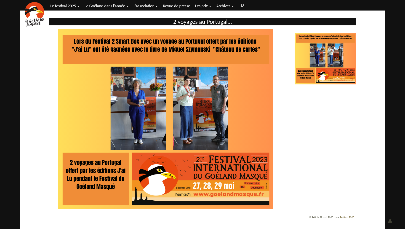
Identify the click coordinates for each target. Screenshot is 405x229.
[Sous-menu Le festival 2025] (78, 6)
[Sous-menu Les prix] (210, 6)
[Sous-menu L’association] (156, 6)
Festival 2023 (347, 217)
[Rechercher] (241, 5)
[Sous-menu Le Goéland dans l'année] (127, 6)
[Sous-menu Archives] (233, 6)
